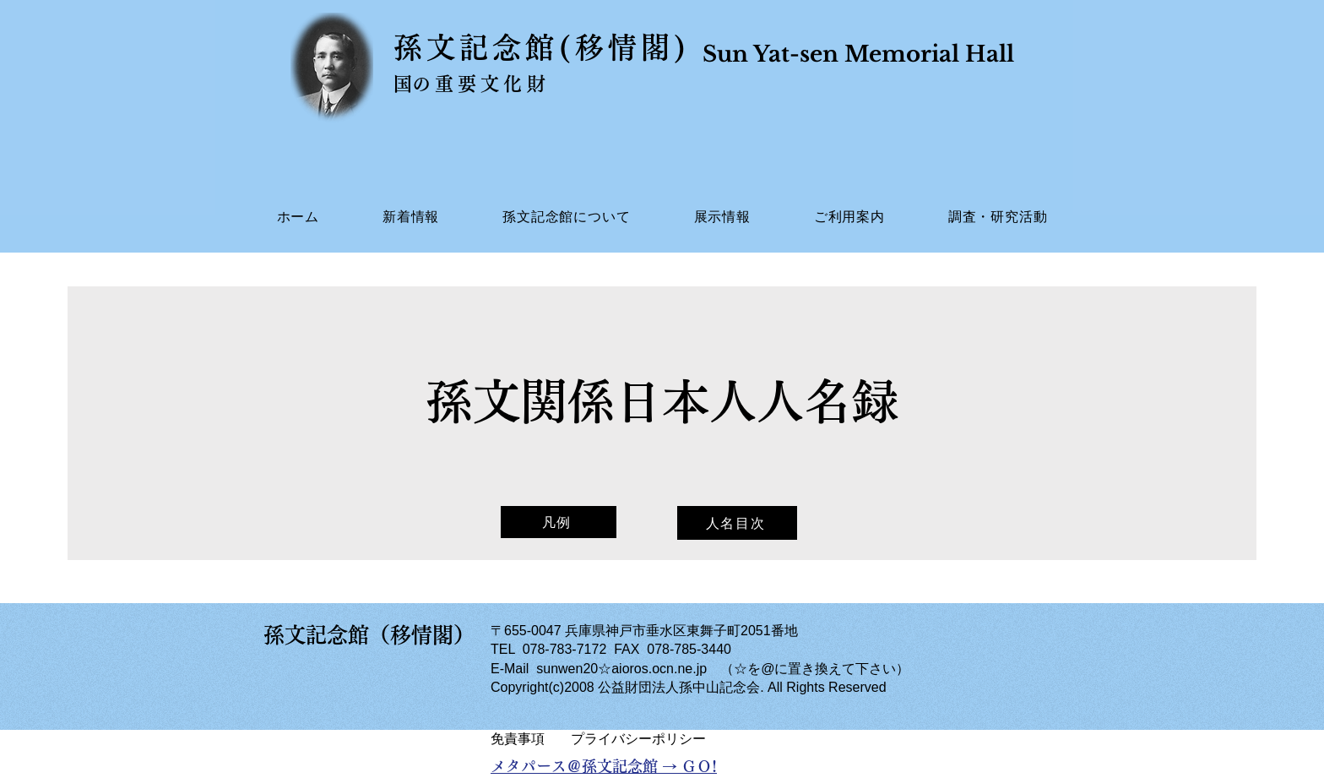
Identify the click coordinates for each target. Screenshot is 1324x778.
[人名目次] (737, 523)
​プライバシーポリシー (638, 739)
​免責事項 (518, 739)
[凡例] (558, 522)
